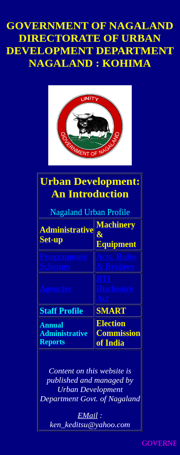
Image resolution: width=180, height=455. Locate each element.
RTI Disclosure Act (114, 288)
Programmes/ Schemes (63, 261)
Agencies (55, 288)
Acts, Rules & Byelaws (116, 261)
